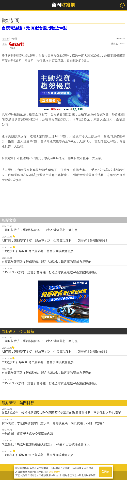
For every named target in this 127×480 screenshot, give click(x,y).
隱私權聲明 (54, 471)
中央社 (16, 45)
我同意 (105, 471)
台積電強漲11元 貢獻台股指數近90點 (34, 28)
